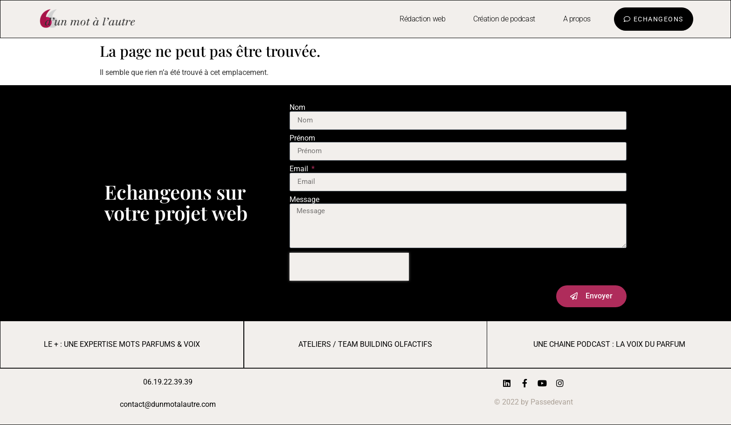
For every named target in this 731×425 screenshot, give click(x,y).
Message (304, 199)
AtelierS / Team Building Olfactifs (365, 344)
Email (300, 169)
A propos (577, 18)
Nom (297, 107)
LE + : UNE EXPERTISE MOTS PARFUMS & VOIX (122, 344)
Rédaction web (422, 18)
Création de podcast (504, 18)
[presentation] (349, 267)
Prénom (302, 138)
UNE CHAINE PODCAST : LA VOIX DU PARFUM (609, 344)
